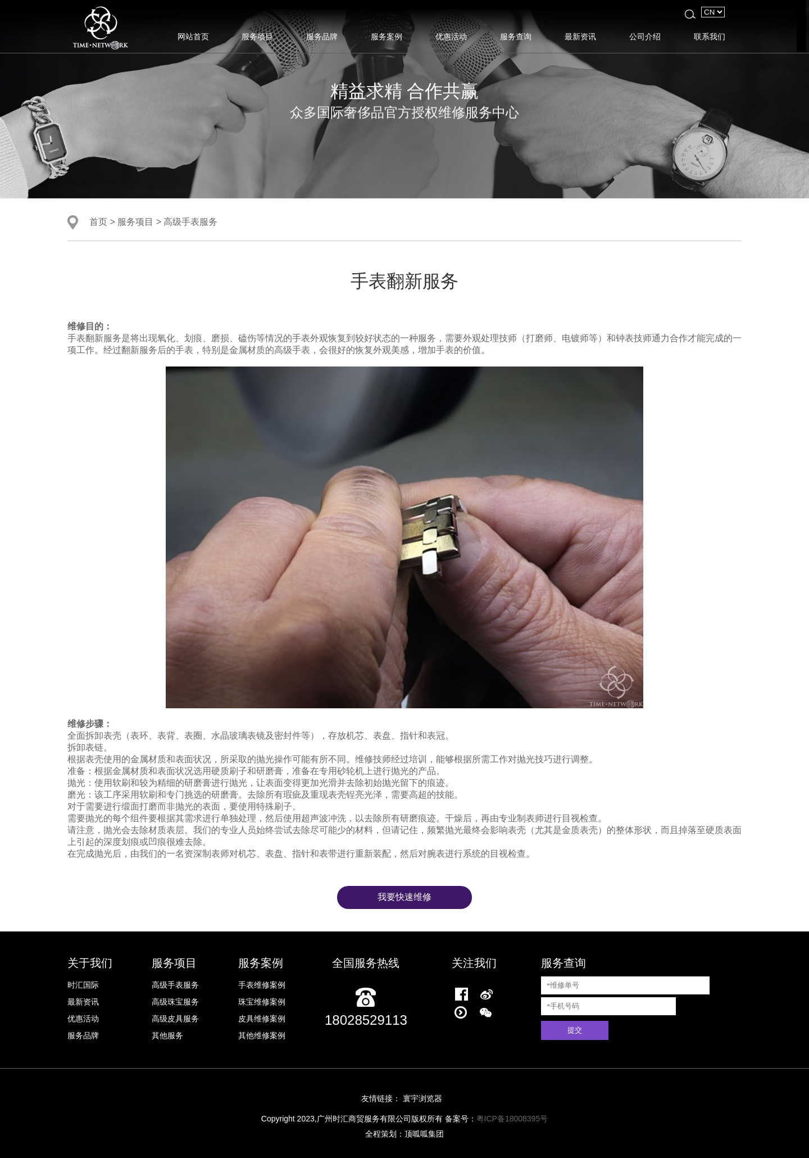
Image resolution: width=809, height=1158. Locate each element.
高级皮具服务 (175, 1018)
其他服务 (167, 1035)
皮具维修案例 (261, 1018)
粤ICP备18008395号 (512, 1118)
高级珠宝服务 (175, 1001)
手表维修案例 (261, 984)
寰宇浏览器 (422, 1098)
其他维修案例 (261, 1035)
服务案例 (386, 36)
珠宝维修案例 (261, 1001)
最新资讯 (580, 36)
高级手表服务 (190, 221)
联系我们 (709, 36)
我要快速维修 (404, 897)
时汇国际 (83, 984)
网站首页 (193, 36)
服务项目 (257, 36)
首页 (98, 221)
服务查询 (515, 36)
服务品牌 (322, 36)
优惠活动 (451, 36)
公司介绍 (645, 36)
